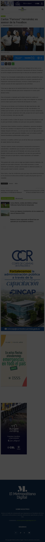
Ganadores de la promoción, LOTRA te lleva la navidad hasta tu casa (34, 191)
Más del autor (19, 198)
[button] (42, 9)
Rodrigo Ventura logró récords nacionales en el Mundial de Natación (11, 191)
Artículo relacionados (7, 198)
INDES (16, 183)
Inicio (2, 13)
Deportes (3, 16)
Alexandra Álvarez (7, 25)
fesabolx (11, 183)
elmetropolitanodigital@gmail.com (26, 520)
